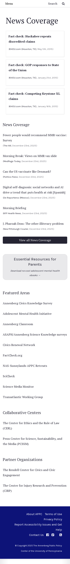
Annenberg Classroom (18, 324)
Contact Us (36, 535)
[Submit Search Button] (63, 3)
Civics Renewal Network (19, 345)
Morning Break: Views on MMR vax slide (30, 156)
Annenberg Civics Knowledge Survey (27, 303)
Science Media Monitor (18, 386)
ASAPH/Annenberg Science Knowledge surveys (35, 334)
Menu (9, 3)
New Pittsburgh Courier (16, 228)
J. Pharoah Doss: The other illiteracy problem (33, 224)
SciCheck (9, 376)
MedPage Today (12, 161)
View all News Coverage (35, 240)
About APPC (34, 514)
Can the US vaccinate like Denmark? (27, 171)
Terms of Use (53, 514)
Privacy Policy (53, 519)
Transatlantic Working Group (23, 397)
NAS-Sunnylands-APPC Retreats (25, 366)
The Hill (7, 145)
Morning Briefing (14, 208)
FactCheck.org (12, 355)
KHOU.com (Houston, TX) (22, 49)
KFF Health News (12, 213)
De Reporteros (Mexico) (16, 197)
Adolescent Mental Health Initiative (27, 314)
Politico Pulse (11, 176)
